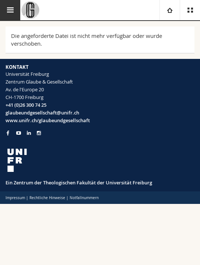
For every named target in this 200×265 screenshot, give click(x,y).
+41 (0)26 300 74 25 (26, 105)
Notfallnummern (84, 197)
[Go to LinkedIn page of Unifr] (29, 133)
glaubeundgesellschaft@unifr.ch (42, 112)
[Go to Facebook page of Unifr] (8, 133)
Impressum (15, 197)
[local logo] (100, 160)
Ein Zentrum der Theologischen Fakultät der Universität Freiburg (79, 182)
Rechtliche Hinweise (47, 197)
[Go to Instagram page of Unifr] (39, 133)
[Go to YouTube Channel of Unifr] (18, 133)
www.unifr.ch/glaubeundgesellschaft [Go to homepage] (48, 120)
